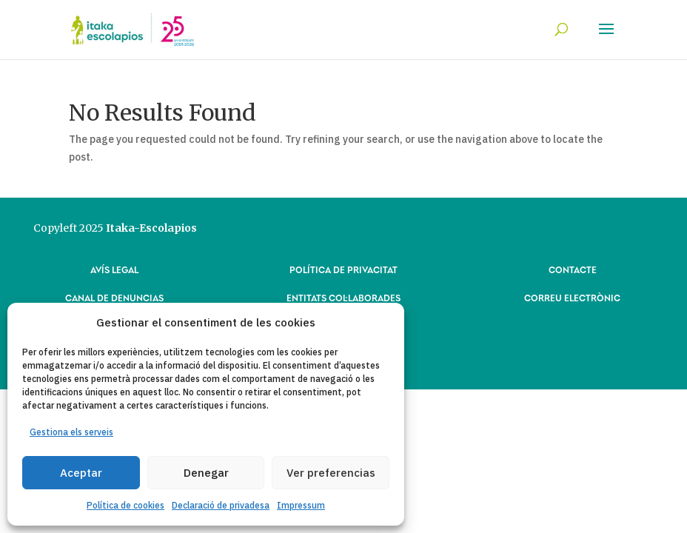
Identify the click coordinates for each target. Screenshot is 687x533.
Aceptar (81, 473)
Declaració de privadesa (220, 505)
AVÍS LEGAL (114, 269)
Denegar (206, 473)
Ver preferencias (330, 473)
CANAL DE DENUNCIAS (114, 297)
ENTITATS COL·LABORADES (343, 297)
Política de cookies (125, 505)
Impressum (301, 505)
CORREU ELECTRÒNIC (572, 297)
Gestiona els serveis (71, 432)
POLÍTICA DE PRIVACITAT (343, 269)
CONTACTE (573, 269)
